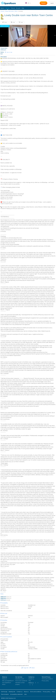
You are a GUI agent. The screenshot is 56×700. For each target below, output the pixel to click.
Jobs (25, 694)
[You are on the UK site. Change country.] (28, 3)
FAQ (30, 680)
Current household (7, 636)
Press (53, 691)
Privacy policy (45, 680)
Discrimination (5, 694)
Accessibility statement (16, 694)
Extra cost (4, 613)
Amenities (4, 620)
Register (43, 3)
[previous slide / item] (1, 35)
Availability (5, 603)
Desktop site (12, 691)
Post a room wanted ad (21, 680)
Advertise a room (19, 679)
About (4, 679)
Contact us (31, 679)
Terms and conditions (47, 679)
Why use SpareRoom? (8, 680)
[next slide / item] (54, 35)
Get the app (4, 691)
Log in (52, 3)
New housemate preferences (9, 651)
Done (2, 594)
